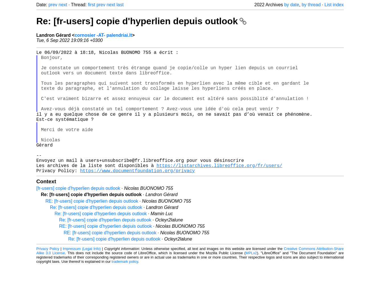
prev (52, 4)
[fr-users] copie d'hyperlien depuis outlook (78, 215)
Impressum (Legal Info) (81, 276)
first (91, 4)
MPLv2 (251, 280)
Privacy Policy (47, 276)
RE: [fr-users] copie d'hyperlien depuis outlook (92, 228)
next (63, 4)
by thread (311, 4)
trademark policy (125, 288)
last (120, 4)
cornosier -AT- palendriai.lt (103, 35)
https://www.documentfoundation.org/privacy (137, 197)
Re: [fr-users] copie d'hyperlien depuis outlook (141, 21)
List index (334, 4)
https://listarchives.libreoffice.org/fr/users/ (219, 191)
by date (291, 4)
